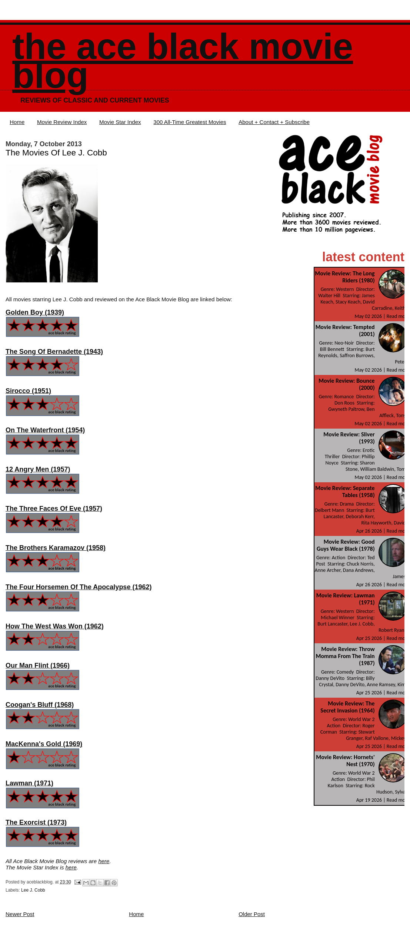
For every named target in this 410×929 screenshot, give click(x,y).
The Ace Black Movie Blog (182, 60)
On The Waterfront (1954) (45, 430)
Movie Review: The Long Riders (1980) (344, 277)
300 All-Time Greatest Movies (189, 122)
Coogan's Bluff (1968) (40, 704)
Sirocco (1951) (28, 391)
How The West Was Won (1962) (55, 626)
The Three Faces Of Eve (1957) (54, 508)
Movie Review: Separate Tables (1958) (344, 491)
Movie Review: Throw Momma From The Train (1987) (345, 656)
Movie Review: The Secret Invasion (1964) (347, 707)
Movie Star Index (120, 122)
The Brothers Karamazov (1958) (56, 547)
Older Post (252, 914)
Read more (398, 316)
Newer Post (20, 914)
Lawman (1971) (29, 783)
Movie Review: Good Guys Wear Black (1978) (346, 545)
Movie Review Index (62, 122)
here (103, 861)
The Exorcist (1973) (36, 822)
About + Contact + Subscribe (274, 122)
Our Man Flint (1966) (38, 665)
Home (17, 122)
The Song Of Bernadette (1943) (54, 351)
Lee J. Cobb (33, 890)
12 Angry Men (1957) (38, 469)
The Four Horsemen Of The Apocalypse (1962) (78, 587)
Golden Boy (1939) (35, 312)
